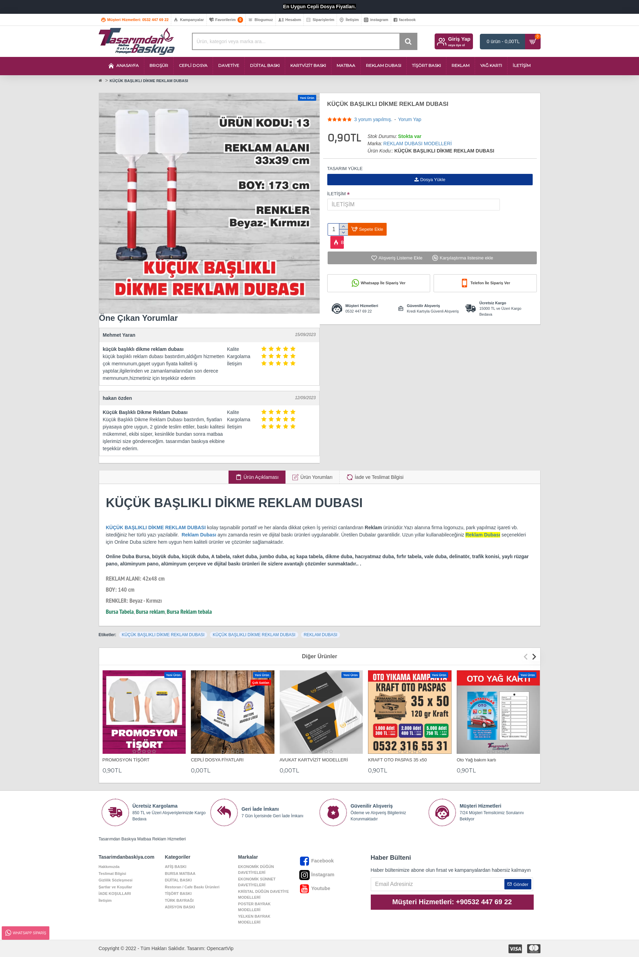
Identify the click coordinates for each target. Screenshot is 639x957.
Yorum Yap (409, 119)
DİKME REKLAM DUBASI (176, 527)
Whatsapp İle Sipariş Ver (383, 285)
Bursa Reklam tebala (189, 611)
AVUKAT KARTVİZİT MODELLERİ (314, 759)
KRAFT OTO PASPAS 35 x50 (397, 759)
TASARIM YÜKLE (345, 168)
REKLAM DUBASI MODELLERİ (417, 143)
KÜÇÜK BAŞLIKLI (127, 527)
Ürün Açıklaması (261, 477)
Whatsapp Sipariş (25, 933)
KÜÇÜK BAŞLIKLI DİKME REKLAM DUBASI (163, 634)
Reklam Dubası (199, 534)
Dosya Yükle (429, 179)
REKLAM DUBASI (320, 634)
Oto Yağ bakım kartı (476, 759)
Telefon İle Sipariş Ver (490, 285)
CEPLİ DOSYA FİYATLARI (217, 759)
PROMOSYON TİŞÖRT (126, 759)
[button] (527, 656)
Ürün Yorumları (316, 477)
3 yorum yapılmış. (373, 119)
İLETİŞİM (336, 193)
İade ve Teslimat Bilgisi (379, 477)
